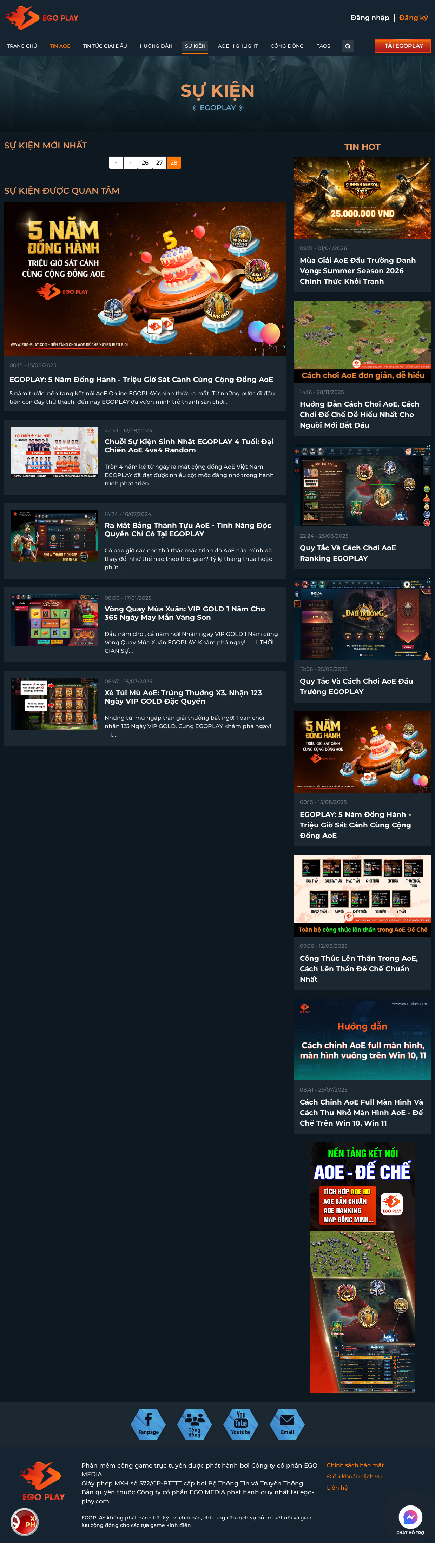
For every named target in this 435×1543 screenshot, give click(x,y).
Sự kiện (195, 46)
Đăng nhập (370, 18)
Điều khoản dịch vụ (354, 1476)
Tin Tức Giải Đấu (105, 46)
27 (159, 162)
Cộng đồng (287, 46)
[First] (116, 162)
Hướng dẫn (156, 46)
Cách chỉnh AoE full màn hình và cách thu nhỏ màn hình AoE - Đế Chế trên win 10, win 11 (361, 1112)
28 (174, 162)
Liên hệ (337, 1487)
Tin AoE (60, 46)
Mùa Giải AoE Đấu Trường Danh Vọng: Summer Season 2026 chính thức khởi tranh (358, 271)
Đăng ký (413, 18)
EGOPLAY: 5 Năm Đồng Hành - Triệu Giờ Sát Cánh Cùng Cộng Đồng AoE (355, 825)
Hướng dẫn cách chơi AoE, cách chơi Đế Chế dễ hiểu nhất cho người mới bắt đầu (360, 414)
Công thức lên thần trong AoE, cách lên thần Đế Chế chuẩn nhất (359, 969)
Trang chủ (22, 46)
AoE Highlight (238, 46)
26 (145, 162)
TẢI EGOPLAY (404, 45)
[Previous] (130, 162)
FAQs (323, 46)
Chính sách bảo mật (355, 1465)
